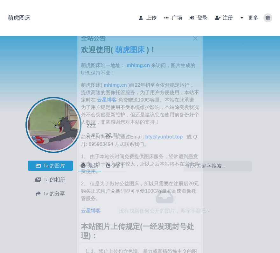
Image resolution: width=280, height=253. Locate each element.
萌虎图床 (19, 18)
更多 (249, 17)
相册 (95, 135)
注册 (224, 17)
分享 (50, 194)
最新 (89, 165)
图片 (117, 135)
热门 (114, 165)
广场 (173, 17)
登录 (198, 17)
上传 (148, 17)
